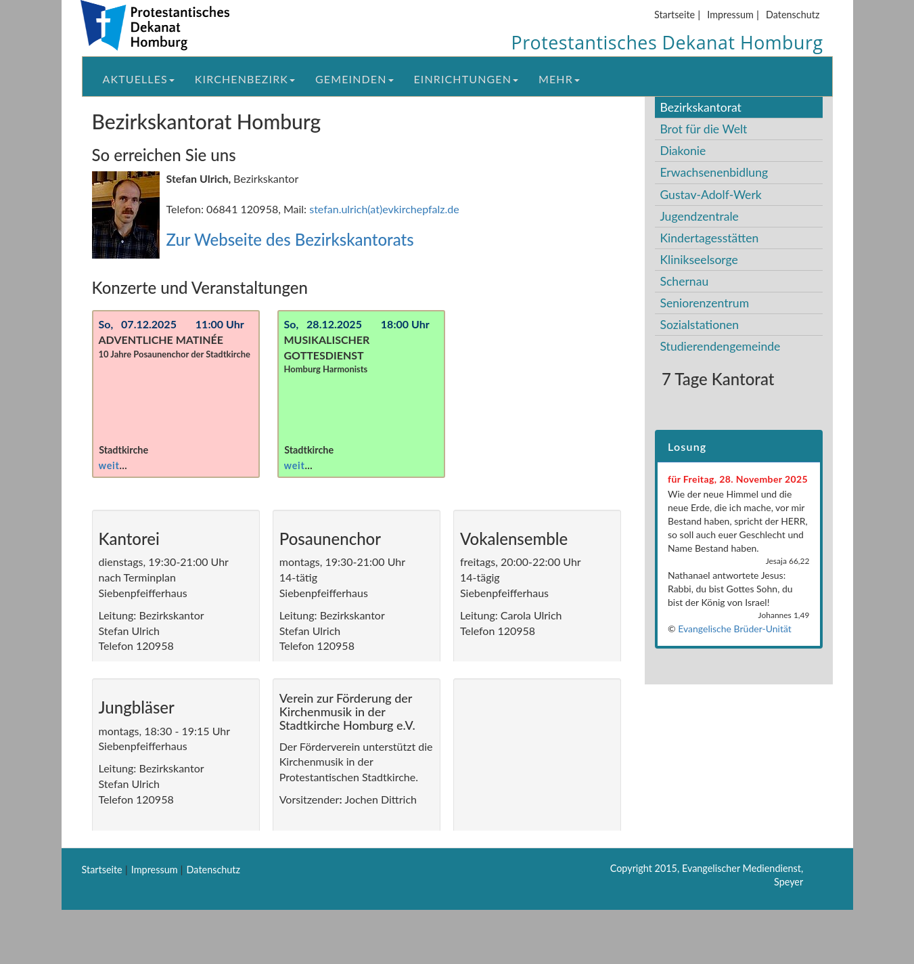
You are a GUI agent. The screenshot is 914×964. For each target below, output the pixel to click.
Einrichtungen (466, 78)
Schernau (684, 281)
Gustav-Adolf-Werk (710, 195)
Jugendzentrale (699, 216)
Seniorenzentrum (704, 303)
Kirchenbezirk (245, 78)
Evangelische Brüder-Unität (735, 628)
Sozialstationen (699, 324)
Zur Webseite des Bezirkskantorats (290, 239)
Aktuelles (139, 78)
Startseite (674, 14)
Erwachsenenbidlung (714, 172)
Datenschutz (792, 14)
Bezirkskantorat (700, 107)
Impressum (730, 14)
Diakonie (683, 151)
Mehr (559, 78)
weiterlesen (126, 465)
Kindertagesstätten (709, 238)
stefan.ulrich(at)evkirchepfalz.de (384, 208)
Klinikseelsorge (698, 260)
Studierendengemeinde (720, 346)
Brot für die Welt (703, 129)
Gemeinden (354, 78)
